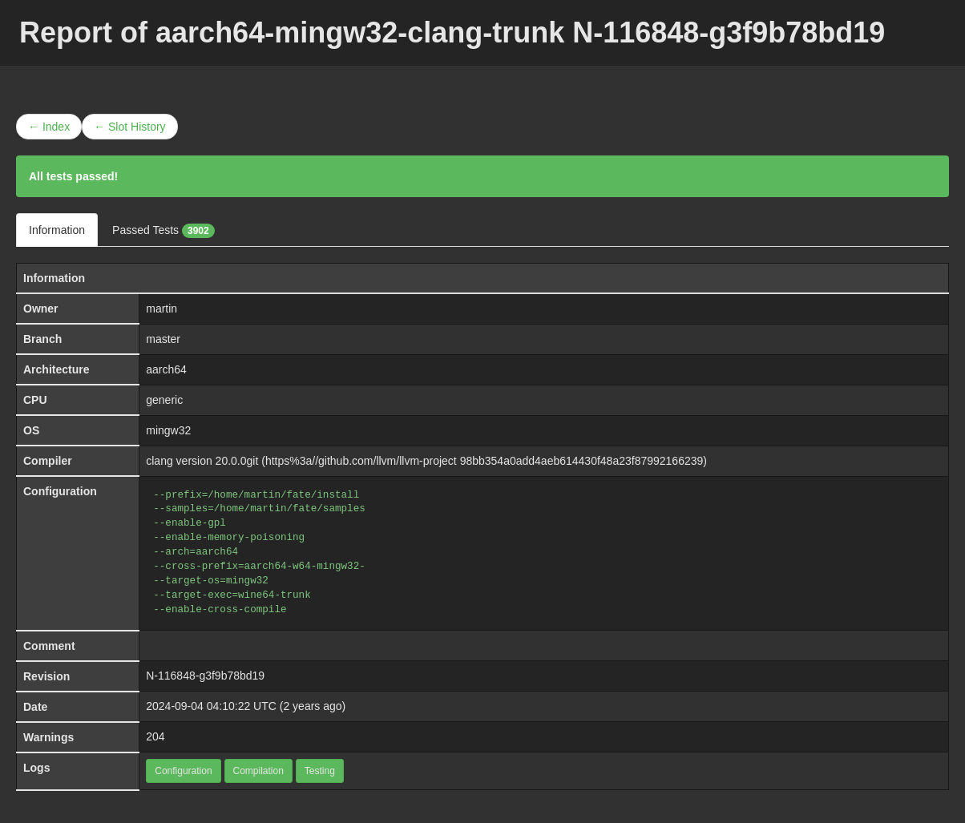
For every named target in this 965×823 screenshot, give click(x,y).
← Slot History (129, 126)
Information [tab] (57, 230)
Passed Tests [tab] (163, 231)
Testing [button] (320, 771)
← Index (49, 126)
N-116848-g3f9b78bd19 (205, 675)
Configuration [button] (183, 771)
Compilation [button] (258, 771)
